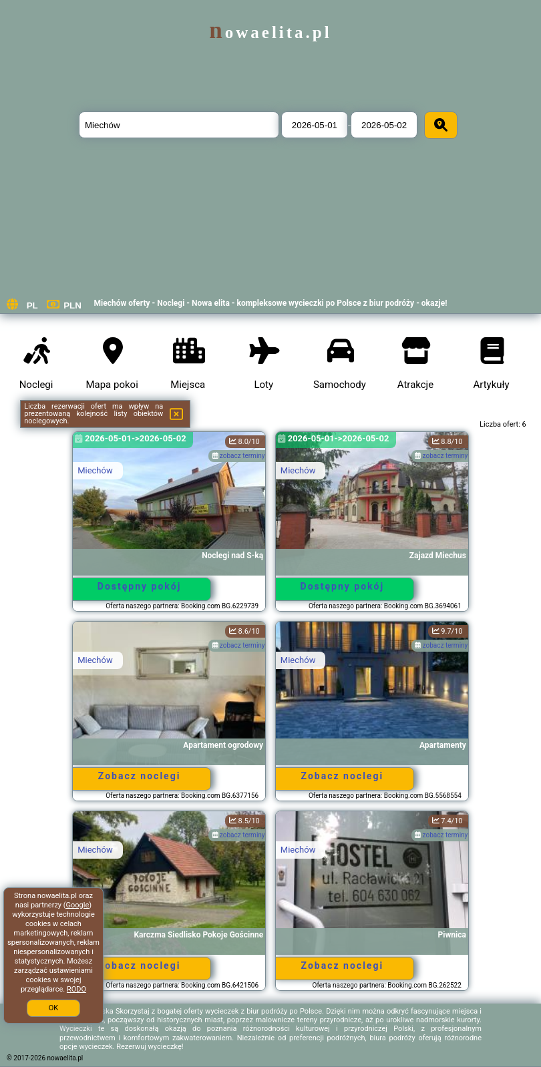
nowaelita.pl (270, 32)
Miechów (95, 470)
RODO (76, 989)
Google (77, 905)
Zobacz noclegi (139, 776)
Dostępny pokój (140, 586)
